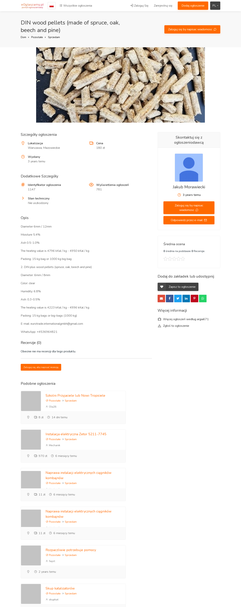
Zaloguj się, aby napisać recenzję (41, 367)
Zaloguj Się (139, 6)
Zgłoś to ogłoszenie (173, 326)
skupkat (154, 484)
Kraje (195, 576)
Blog (161, 534)
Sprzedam (54, 37)
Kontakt (163, 559)
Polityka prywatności (205, 540)
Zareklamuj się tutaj (204, 534)
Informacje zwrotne (170, 553)
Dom (23, 37)
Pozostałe (37, 37)
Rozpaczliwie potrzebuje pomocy (71, 473)
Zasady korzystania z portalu (205, 549)
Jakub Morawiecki (189, 187)
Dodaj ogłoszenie (193, 6)
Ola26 (51, 406)
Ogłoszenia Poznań (204, 558)
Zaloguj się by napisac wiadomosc (190, 29)
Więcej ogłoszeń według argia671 (183, 319)
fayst (50, 484)
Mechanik (155, 406)
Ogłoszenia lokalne (204, 564)
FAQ (161, 547)
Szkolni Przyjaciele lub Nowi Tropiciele (75, 395)
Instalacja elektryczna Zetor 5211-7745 (178, 395)
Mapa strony (200, 582)
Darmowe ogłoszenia (206, 570)
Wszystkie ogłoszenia (75, 6)
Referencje (165, 540)
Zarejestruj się (163, 6)
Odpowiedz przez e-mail (187, 220)
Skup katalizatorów (162, 473)
